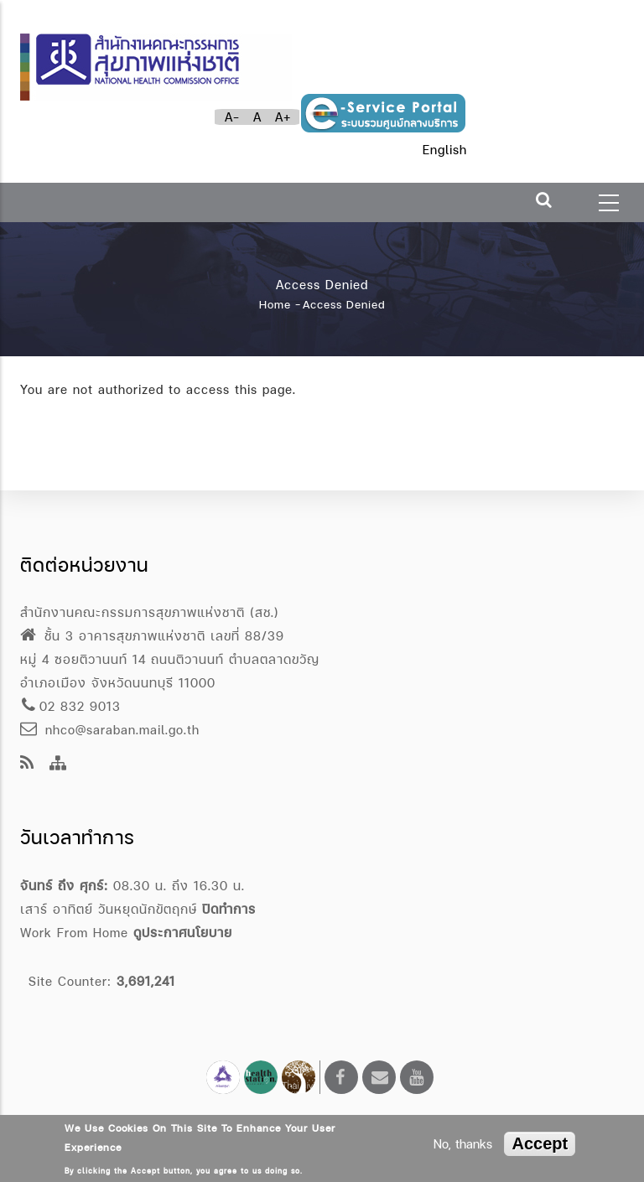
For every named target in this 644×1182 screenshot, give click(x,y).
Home (275, 304)
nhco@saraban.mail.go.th (110, 730)
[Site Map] (58, 764)
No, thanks (463, 1144)
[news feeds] (27, 764)
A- (232, 117)
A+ (283, 117)
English (445, 150)
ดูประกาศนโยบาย (182, 933)
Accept (540, 1143)
